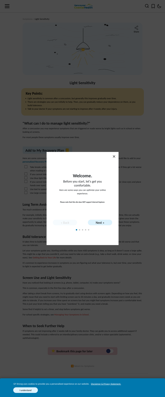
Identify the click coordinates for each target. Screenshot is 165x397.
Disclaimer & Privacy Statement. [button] (106, 383)
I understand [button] (25, 390)
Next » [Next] (100, 223)
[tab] (76, 230)
